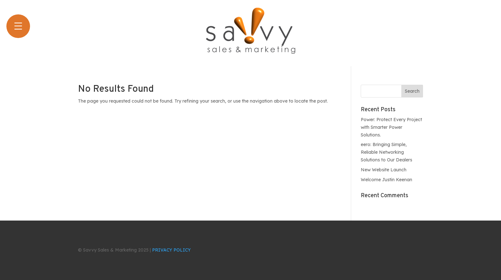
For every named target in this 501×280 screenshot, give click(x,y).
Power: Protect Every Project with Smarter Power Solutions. (391, 127)
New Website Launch (383, 170)
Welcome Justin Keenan (386, 180)
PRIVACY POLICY (171, 250)
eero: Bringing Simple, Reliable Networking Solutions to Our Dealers (386, 152)
